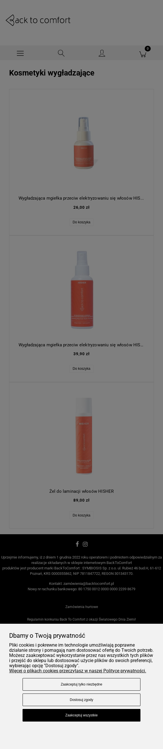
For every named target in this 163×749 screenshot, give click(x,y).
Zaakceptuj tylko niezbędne (81, 684)
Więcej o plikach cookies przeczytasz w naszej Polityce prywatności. (77, 670)
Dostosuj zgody (81, 700)
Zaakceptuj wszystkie (81, 715)
